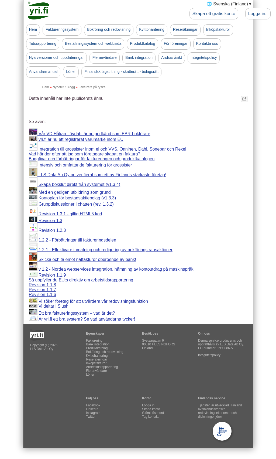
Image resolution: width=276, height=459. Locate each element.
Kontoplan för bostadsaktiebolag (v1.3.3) (72, 198)
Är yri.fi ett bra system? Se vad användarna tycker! (82, 319)
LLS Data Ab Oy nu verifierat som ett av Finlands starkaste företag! (97, 174)
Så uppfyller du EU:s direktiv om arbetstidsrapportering (81, 280)
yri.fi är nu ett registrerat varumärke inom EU (76, 139)
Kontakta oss (207, 43)
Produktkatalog (142, 43)
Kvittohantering (151, 29)
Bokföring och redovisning (108, 29)
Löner (71, 71)
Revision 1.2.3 (47, 230)
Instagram (93, 413)
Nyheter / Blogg (64, 87)
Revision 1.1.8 (42, 285)
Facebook (93, 405)
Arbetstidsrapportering (102, 367)
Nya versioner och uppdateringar (56, 57)
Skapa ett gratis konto (213, 13)
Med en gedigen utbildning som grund (70, 192)
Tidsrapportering (42, 43)
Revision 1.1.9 (47, 275)
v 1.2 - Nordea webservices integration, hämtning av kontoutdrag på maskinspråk (111, 269)
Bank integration (139, 57)
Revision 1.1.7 (42, 289)
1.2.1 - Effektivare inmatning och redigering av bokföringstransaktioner (100, 249)
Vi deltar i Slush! (49, 306)
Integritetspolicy (204, 57)
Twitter (90, 417)
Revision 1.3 (46, 220)
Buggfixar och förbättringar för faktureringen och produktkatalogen (92, 159)
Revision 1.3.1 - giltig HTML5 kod (65, 214)
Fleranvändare (104, 57)
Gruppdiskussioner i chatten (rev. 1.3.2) (71, 204)
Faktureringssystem (62, 29)
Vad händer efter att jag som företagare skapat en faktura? (84, 154)
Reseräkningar (185, 29)
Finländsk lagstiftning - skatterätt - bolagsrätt (121, 71)
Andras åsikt (171, 57)
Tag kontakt (150, 417)
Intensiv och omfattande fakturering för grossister (80, 165)
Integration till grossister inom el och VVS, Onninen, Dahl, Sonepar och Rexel (107, 149)
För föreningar (176, 43)
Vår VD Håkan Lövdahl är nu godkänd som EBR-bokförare (89, 133)
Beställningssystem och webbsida (93, 43)
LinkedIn (92, 409)
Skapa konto (151, 409)
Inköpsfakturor (218, 29)
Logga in (148, 405)
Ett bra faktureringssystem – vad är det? (72, 313)
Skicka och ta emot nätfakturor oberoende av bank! (82, 259)
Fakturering (94, 340)
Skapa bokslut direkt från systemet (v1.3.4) (74, 184)
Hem (33, 29)
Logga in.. (258, 13)
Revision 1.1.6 (42, 294)
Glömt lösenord (153, 413)
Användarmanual (43, 71)
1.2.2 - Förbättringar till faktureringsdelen (72, 240)
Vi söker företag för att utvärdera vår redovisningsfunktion (88, 301)
